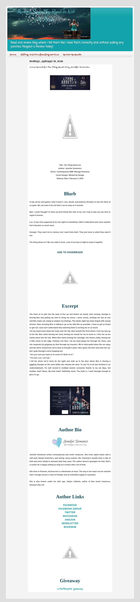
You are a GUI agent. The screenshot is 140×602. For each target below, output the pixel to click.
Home (13, 54)
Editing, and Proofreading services (39, 54)
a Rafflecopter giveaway (70, 589)
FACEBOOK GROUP (70, 508)
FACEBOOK (70, 505)
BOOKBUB (70, 527)
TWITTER (70, 512)
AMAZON (70, 519)
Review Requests (72, 54)
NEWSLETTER (70, 523)
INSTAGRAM (70, 516)
